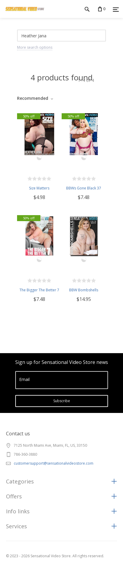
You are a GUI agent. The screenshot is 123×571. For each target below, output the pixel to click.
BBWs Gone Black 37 (83, 188)
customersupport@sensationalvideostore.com (53, 463)
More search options (34, 47)
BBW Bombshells (83, 290)
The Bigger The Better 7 (39, 290)
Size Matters (39, 188)
